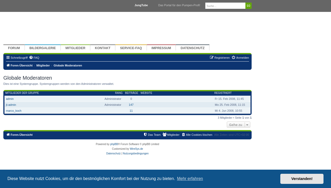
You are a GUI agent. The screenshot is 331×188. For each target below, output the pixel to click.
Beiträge (131, 93)
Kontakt (102, 48)
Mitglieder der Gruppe (22, 93)
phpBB (114, 144)
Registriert (223, 93)
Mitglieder (75, 48)
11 (131, 110)
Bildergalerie (42, 48)
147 (131, 104)
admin (10, 98)
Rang (119, 93)
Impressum (161, 48)
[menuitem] (34, 58)
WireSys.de (136, 148)
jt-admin (11, 104)
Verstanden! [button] (302, 179)
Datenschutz (192, 48)
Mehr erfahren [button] (190, 178)
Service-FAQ (131, 48)
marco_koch (13, 110)
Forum (14, 48)
